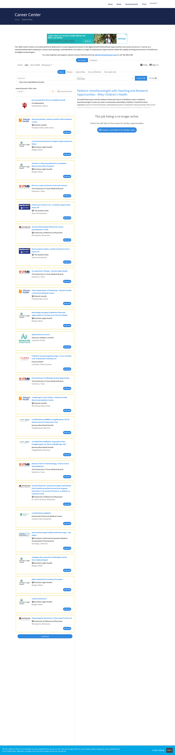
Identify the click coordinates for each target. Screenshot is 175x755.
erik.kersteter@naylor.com (105, 55)
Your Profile (35, 65)
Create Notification (65, 91)
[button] (152, 78)
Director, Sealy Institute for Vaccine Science (49, 185)
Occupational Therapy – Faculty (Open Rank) (50, 271)
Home (110, 4)
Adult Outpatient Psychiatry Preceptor (47, 579)
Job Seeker (82, 60)
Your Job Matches (94, 72)
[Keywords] (46, 78)
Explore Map (80, 72)
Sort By (20, 91)
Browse (70, 72)
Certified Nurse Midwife (41, 513)
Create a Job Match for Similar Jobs (117, 130)
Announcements (131, 4)
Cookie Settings (158, 750)
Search (61, 72)
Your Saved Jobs (110, 72)
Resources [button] (46, 65)
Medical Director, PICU (41, 334)
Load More (45, 636)
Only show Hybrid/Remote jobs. (32, 82)
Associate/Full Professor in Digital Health (48, 100)
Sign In (153, 64)
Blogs (144, 4)
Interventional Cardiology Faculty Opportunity (50, 378)
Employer (93, 60)
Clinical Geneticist (39, 599)
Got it (169, 750)
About (119, 4)
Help (144, 64)
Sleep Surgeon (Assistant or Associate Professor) (52, 618)
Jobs (26, 65)
